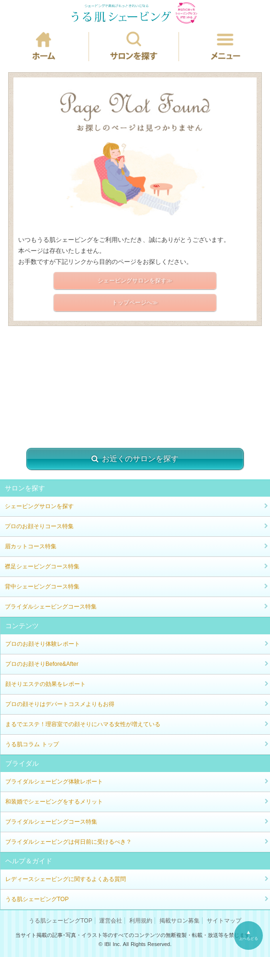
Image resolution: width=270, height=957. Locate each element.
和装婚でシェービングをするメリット (54, 801)
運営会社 (110, 920)
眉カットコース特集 (30, 546)
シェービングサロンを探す (39, 506)
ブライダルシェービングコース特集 (51, 606)
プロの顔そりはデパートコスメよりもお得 (59, 704)
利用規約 (140, 920)
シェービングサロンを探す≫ (135, 280)
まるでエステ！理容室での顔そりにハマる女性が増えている (82, 724)
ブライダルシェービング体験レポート (54, 781)
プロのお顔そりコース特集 (39, 526)
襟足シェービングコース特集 (42, 566)
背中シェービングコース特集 (42, 586)
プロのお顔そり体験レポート (42, 644)
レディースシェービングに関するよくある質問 (65, 879)
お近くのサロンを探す (135, 459)
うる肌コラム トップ (32, 744)
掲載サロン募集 (179, 920)
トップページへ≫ (135, 302)
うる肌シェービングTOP (36, 899)
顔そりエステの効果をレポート (45, 684)
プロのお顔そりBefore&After (42, 664)
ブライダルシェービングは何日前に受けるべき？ (68, 841)
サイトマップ (224, 920)
